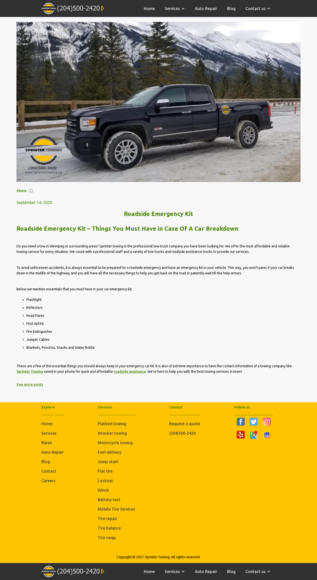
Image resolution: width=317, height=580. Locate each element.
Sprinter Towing (29, 372)
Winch (103, 490)
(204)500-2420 (182, 433)
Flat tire (105, 471)
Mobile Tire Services (116, 509)
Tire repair (107, 518)
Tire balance (109, 528)
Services (49, 433)
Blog (231, 8)
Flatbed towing (112, 423)
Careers (48, 480)
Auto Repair (206, 8)
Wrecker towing (112, 433)
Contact (48, 471)
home (149, 8)
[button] (175, 8)
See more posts (29, 385)
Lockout (105, 480)
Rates (46, 442)
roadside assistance (130, 372)
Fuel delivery (109, 452)
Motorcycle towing (115, 442)
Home (46, 423)
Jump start (108, 461)
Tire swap (107, 537)
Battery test (109, 499)
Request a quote (184, 423)
